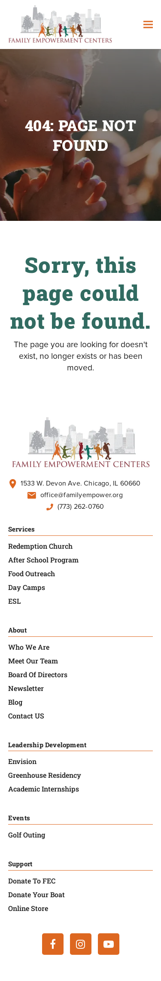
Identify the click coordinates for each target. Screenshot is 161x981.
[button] (148, 24)
